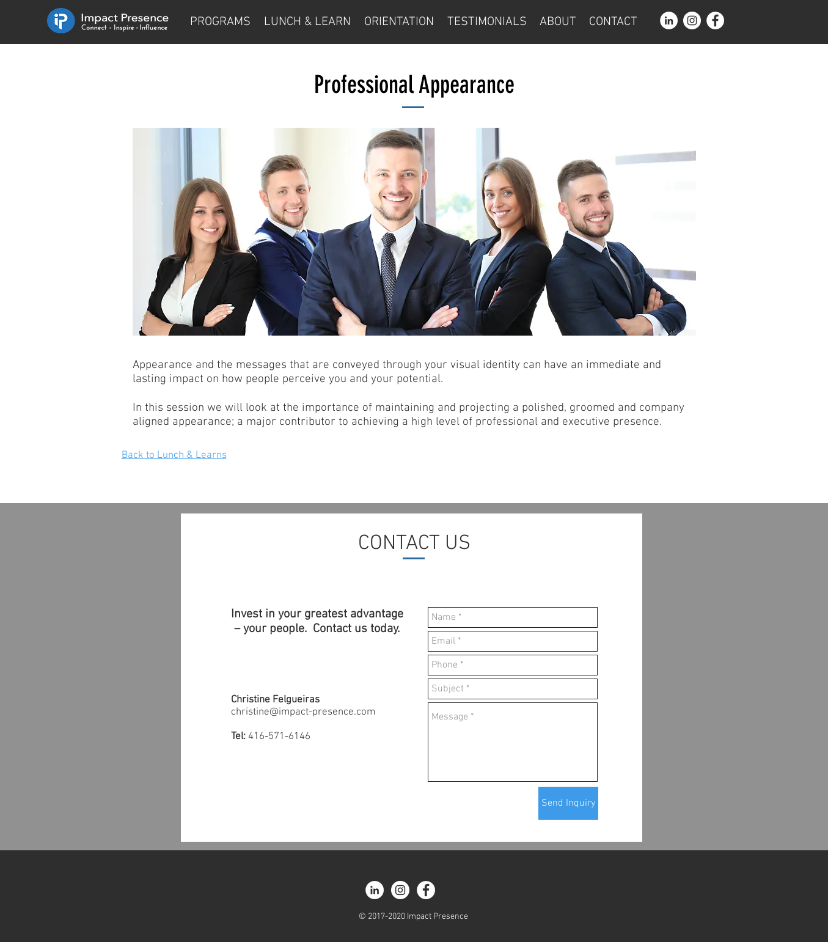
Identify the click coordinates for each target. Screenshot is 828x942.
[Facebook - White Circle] (715, 20)
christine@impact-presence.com (303, 712)
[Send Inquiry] (568, 803)
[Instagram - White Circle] (692, 20)
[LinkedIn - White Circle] (669, 20)
